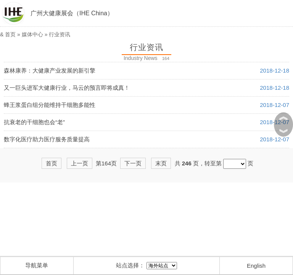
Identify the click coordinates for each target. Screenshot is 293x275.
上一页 (79, 163)
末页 (161, 163)
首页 (10, 34)
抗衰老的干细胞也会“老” (34, 122)
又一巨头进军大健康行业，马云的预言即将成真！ (67, 87)
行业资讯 (59, 34)
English (256, 265)
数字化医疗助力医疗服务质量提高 (47, 139)
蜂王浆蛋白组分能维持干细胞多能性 (49, 105)
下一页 (133, 163)
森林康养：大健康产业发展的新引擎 (49, 70)
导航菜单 (36, 265)
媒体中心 (32, 34)
